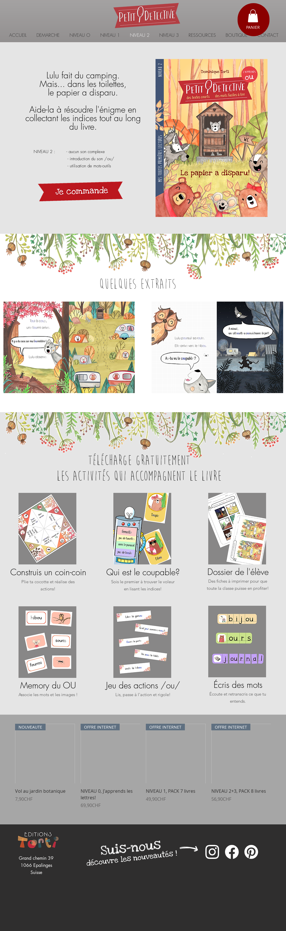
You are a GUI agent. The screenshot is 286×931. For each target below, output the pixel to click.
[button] (253, 15)
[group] (143, 769)
